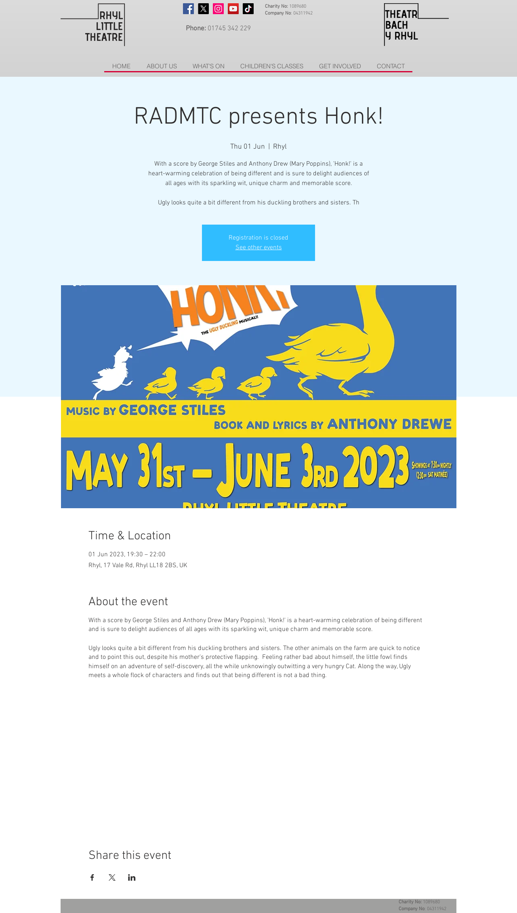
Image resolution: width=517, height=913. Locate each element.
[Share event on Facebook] (92, 877)
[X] (203, 8)
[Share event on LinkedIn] (132, 877)
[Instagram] (218, 8)
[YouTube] (233, 8)
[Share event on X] (112, 877)
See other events (258, 248)
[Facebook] (188, 8)
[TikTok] (248, 8)
